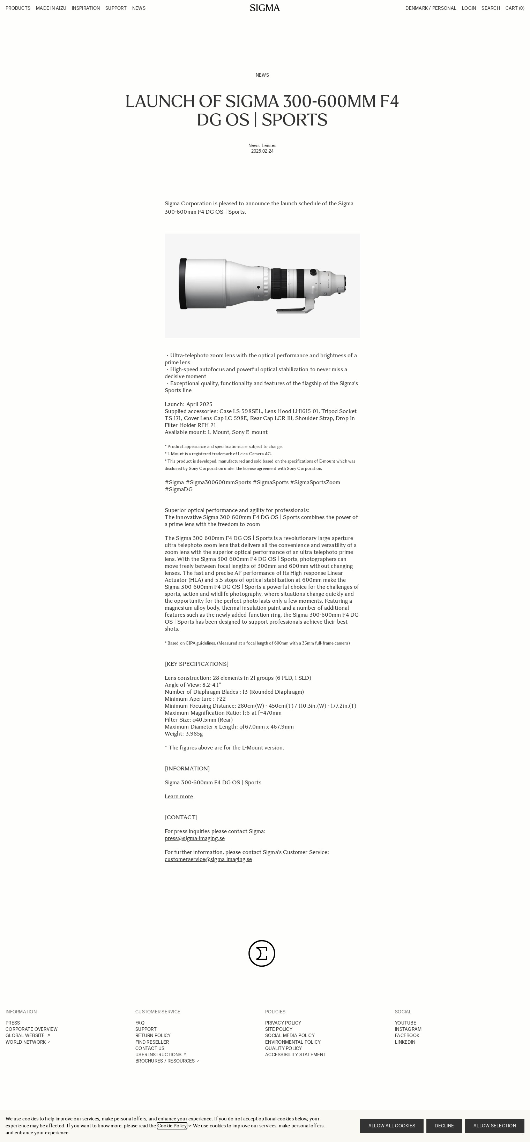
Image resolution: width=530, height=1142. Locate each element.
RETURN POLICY (153, 1035)
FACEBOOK (407, 1035)
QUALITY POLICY (283, 1048)
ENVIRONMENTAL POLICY (293, 1042)
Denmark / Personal (430, 8)
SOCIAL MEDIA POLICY (290, 1035)
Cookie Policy (172, 1126)
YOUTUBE (405, 1023)
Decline (444, 1125)
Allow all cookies (391, 1125)
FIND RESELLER (152, 1042)
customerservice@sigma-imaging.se (208, 859)
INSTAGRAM (408, 1029)
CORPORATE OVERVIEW (32, 1029)
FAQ (139, 1023)
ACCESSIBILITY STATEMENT (295, 1054)
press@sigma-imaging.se (195, 838)
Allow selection (494, 1125)
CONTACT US (150, 1048)
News (262, 75)
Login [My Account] (469, 8)
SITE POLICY (278, 1029)
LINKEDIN (405, 1042)
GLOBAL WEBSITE (25, 1035)
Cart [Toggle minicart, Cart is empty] (515, 8)
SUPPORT (146, 1029)
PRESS (13, 1023)
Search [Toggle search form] (491, 8)
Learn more (179, 796)
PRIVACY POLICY (283, 1023)
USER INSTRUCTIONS (158, 1054)
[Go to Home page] (265, 7)
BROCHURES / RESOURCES (165, 1061)
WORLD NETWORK (26, 1042)
